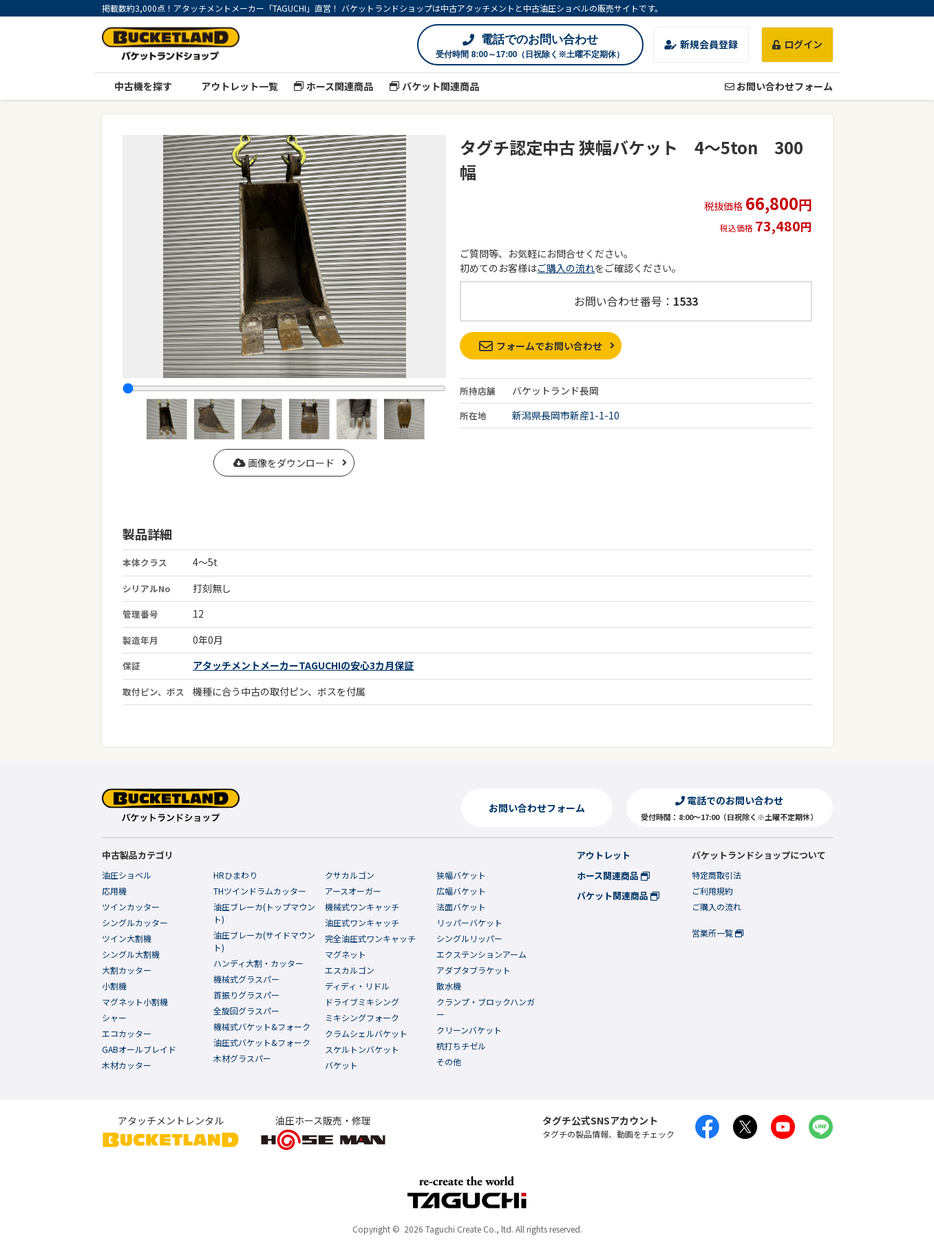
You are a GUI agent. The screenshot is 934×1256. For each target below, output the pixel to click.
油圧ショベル (126, 875)
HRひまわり (235, 875)
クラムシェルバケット (366, 1033)
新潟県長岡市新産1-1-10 (565, 415)
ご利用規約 (712, 891)
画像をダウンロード (284, 463)
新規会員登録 (701, 44)
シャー (114, 1017)
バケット (341, 1065)
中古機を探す (137, 86)
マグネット (345, 954)
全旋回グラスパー (246, 1010)
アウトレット (603, 854)
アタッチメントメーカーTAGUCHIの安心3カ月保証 (303, 665)
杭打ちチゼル (461, 1045)
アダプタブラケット (473, 970)
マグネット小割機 (135, 1001)
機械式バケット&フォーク (261, 1026)
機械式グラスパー (246, 979)
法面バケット (461, 906)
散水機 (448, 986)
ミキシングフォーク (362, 1017)
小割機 (114, 986)
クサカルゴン (349, 875)
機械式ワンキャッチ (362, 906)
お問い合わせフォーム (779, 86)
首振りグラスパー (246, 995)
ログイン (797, 44)
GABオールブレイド (139, 1049)
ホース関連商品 (334, 86)
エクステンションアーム (481, 954)
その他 (448, 1061)
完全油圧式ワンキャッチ (370, 938)
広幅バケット (461, 891)
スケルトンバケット (362, 1049)
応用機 (114, 891)
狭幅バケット (461, 875)
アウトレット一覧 (233, 86)
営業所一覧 (717, 933)
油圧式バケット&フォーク (261, 1042)
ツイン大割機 (126, 938)
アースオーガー (353, 891)
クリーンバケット (469, 1030)
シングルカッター (135, 922)
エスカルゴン (349, 970)
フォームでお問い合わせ (540, 346)
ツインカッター (131, 906)
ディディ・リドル (357, 986)
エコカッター (126, 1033)
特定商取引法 (716, 875)
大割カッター (126, 970)
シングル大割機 (131, 954)
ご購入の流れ (566, 268)
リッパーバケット (469, 922)
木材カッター (126, 1065)
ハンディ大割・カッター (258, 963)
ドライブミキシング (362, 1001)
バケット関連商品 (434, 86)
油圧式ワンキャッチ (362, 922)
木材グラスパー (242, 1058)
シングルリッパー (469, 938)
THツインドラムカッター (259, 891)
